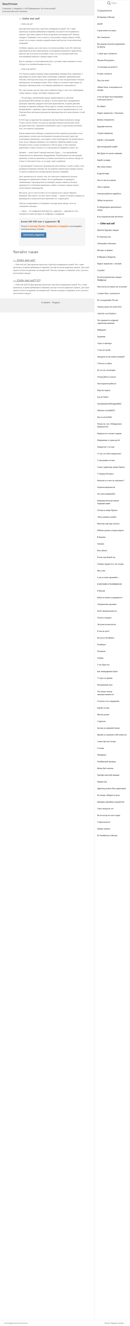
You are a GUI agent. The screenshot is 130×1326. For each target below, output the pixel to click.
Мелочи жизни (103, 715)
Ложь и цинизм (103, 187)
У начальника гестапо (106, 460)
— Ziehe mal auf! (24, 260)
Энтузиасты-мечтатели (106, 624)
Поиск (111, 3)
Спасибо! (101, 270)
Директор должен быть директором (111, 788)
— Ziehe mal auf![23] (27, 280)
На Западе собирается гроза (108, 795)
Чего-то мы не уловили (106, 180)
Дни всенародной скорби (107, 147)
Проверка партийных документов (110, 802)
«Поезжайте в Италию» (106, 243)
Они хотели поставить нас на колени (112, 287)
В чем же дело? (103, 631)
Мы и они (101, 571)
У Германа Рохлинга (105, 474)
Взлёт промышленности (107, 611)
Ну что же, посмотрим (106, 370)
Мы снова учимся (104, 167)
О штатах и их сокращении (108, 701)
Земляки (100, 544)
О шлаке (100, 748)
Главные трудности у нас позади (110, 564)
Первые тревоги (103, 829)
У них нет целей (103, 350)
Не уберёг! (101, 106)
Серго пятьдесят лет (105, 809)
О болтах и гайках (104, 363)
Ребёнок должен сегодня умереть (110, 530)
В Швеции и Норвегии (106, 257)
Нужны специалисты (105, 120)
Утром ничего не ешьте (106, 31)
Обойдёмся (101, 755)
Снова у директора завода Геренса (111, 467)
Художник (101, 337)
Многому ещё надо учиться (108, 524)
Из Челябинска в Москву (107, 835)
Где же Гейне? (103, 397)
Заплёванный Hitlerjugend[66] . (109, 404)
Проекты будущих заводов (108, 230)
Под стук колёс (103, 80)
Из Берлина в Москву (106, 17)
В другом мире (103, 173)
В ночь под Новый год (106, 557)
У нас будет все (103, 665)
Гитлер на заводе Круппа (107, 510)
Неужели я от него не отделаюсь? (110, 480)
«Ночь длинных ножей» (107, 517)
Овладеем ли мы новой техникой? (111, 357)
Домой (100, 24)
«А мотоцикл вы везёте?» (107, 67)
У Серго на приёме (105, 678)
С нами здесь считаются (107, 54)
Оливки (100, 658)
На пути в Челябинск (105, 638)
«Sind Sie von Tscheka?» (106, 314)
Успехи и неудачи (104, 618)
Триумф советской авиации (108, 775)
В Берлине (101, 537)
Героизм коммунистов (106, 487)
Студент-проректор (105, 133)
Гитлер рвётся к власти (106, 377)
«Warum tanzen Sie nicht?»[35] (109, 307)
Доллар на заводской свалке (108, 728)
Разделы (56, 302)
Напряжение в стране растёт (108, 440)
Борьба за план (103, 708)
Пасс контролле (103, 37)
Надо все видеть (103, 390)
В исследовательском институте (110, 217)
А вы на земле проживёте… (108, 577)
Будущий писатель (104, 126)
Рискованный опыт (105, 685)
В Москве (101, 591)
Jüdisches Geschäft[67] (106, 410)
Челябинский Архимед (106, 762)
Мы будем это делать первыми (109, 153)
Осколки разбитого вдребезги (109, 194)
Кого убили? (102, 550)
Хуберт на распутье (105, 200)
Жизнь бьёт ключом (105, 768)
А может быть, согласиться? (108, 293)
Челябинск (101, 645)
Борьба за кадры (103, 160)
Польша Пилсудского (105, 60)
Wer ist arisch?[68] (104, 417)
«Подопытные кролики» (107, 604)
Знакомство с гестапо (105, 447)
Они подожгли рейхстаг (106, 384)
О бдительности (103, 822)
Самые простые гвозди (106, 741)
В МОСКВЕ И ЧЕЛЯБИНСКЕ (109, 584)
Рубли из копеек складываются (109, 598)
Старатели (101, 721)
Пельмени (101, 651)
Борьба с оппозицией (105, 140)
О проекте (45, 302)
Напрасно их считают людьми (109, 433)
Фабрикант (101, 330)
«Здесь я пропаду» (104, 343)
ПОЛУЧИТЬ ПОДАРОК (33, 235)
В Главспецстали (104, 237)
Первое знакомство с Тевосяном (110, 113)
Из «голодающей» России (107, 300)
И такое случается (104, 74)
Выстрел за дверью (105, 250)
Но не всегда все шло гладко (108, 815)
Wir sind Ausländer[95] (106, 494)
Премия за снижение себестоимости (112, 735)
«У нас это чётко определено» (109, 454)
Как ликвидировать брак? (107, 671)
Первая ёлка (102, 782)
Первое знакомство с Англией (109, 264)
